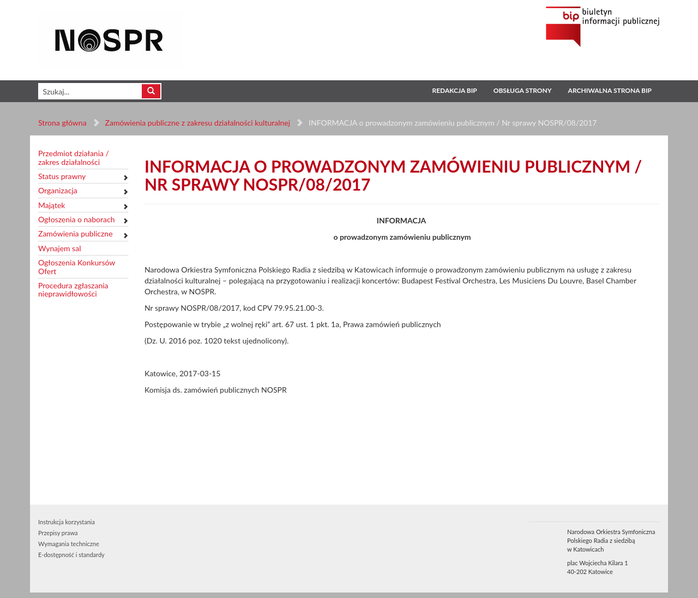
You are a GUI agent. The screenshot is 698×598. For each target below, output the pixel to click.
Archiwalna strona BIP (610, 90)
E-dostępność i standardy (71, 554)
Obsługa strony (523, 90)
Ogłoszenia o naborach (76, 219)
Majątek (51, 205)
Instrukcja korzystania (66, 521)
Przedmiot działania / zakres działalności (73, 157)
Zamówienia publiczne (75, 233)
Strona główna (62, 122)
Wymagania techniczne (68, 543)
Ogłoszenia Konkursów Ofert (76, 266)
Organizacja (57, 190)
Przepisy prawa (57, 532)
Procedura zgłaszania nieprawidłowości (73, 289)
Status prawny (62, 176)
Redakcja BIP (454, 90)
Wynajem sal (59, 248)
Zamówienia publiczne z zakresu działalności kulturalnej (197, 122)
